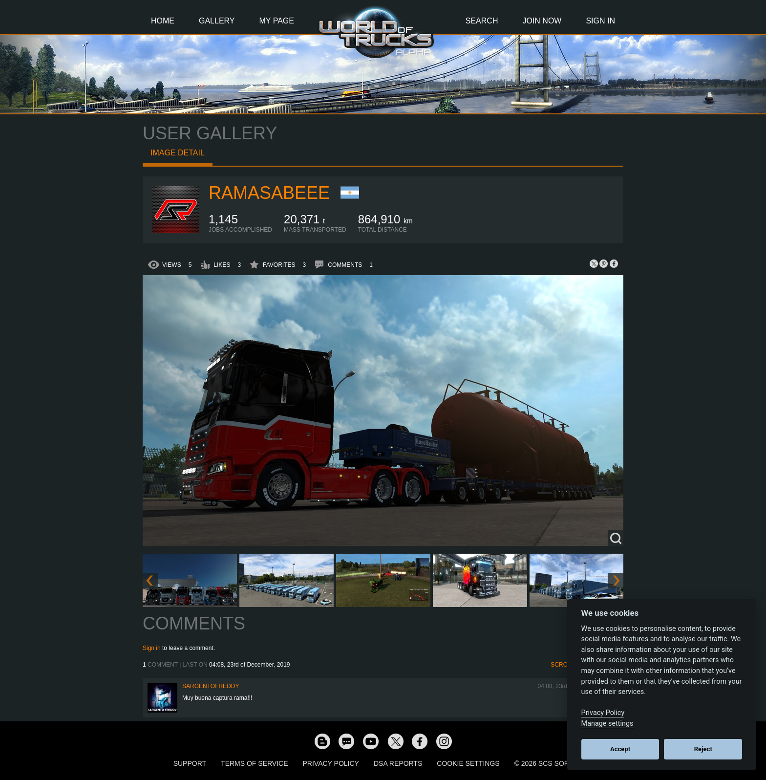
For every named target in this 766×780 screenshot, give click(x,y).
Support (189, 763)
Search (482, 21)
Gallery (217, 21)
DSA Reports (398, 763)
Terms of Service (254, 763)
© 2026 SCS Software (553, 763)
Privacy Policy (331, 763)
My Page (276, 21)
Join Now (541, 21)
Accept (620, 749)
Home (162, 21)
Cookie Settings (468, 763)
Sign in (152, 648)
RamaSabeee (269, 193)
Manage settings (607, 723)
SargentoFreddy (210, 686)
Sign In (600, 21)
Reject (703, 749)
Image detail (177, 153)
